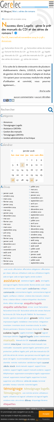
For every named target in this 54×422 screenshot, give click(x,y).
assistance (12, 281)
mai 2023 (6, 210)
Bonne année (24, 285)
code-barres (34, 289)
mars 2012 (35, 192)
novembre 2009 (37, 232)
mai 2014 (6, 258)
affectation (17, 269)
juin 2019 (6, 233)
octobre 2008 (36, 243)
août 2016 (7, 253)
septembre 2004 (37, 263)
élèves (28, 400)
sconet (45, 363)
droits (5, 303)
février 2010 (35, 226)
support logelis (16, 370)
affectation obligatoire (31, 269)
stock (12, 366)
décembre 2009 (37, 229)
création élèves (14, 300)
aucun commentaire (23, 97)
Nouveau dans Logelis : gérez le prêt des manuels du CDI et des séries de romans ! (26, 29)
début (11, 303)
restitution (22, 363)
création (20, 296)
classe (47, 285)
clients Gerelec (9, 289)
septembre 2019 (9, 230)
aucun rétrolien (42, 97)
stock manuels (21, 366)
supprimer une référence (13, 381)
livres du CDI (35, 52)
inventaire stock (18, 326)
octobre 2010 (36, 212)
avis (38, 281)
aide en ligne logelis (22, 277)
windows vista (8, 401)
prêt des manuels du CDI (33, 56)
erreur (30, 307)
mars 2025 (7, 199)
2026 (5, 269)
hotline (41, 318)
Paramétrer (46, 419)
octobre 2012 (8, 264)
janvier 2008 (35, 255)
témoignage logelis (36, 389)
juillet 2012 (35, 187)
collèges (43, 289)
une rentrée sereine (30, 393)
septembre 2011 (37, 201)
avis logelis (45, 281)
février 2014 (8, 261)
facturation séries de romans (39, 48)
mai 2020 (7, 224)
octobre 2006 (36, 257)
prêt (27, 352)
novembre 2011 (37, 198)
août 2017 (7, 247)
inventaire (7, 326)
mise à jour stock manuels (32, 344)
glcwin (26, 318)
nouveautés (17, 348)
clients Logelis (21, 289)
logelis (47, 52)
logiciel (38, 333)
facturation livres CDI (14, 48)
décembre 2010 (37, 209)
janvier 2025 (8, 205)
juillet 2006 (35, 260)
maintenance (44, 337)
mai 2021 (6, 219)
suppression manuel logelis (20, 377)
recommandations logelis (26, 359)
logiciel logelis (26, 336)
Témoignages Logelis (12, 125)
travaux (14, 385)
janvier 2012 (35, 195)
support (31, 366)
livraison (29, 329)
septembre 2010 (37, 215)
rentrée (14, 363)
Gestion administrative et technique (19, 138)
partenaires (39, 348)
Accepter (46, 414)
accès (10, 269)
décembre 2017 (9, 244)
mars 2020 (7, 227)
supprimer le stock (39, 377)
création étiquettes (29, 300)
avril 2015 (7, 256)
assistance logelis (28, 281)
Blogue (7, 11)
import (48, 318)
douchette (41, 300)
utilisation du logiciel (17, 397)
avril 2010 (34, 224)
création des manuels (33, 296)
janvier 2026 (8, 193)
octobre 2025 (8, 196)
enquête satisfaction (15, 307)
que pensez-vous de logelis (35, 355)
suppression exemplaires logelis (27, 374)
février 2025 (8, 202)
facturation (43, 307)
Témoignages (12, 393)
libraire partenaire (10, 329)
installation (23, 322)
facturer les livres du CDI (15, 52)
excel (36, 307)
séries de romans (31, 59)
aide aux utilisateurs (20, 273)
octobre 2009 (36, 235)
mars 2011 (34, 207)
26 (13, 180)
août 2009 (35, 240)
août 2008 (35, 246)
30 (32, 180)
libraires (22, 329)
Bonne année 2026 (37, 285)
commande (8, 292)
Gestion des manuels (12, 132)
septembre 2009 (37, 238)
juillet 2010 (35, 221)
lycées (36, 337)
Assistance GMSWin (12, 129)
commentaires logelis (23, 292)
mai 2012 (34, 190)
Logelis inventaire (27, 333)
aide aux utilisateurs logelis (39, 273)
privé (47, 348)
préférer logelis (19, 352)
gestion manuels (16, 318)
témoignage (13, 389)
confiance (13, 296)
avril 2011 (34, 204)
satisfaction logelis (34, 363)
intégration (43, 322)
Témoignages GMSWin (13, 135)
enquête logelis (33, 303)
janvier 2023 (8, 213)
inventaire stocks (32, 326)
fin (35, 315)
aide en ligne (8, 277)
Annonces (6, 41)
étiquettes (9, 404)
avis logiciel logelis (10, 285)
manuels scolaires (37, 340)
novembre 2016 (9, 250)
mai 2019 (6, 236)
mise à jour (16, 344)
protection (7, 352)
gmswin (34, 318)
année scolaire (36, 277)
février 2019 (8, 239)
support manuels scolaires (33, 370)
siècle (6, 366)
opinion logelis (28, 348)
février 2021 (8, 222)
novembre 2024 (9, 208)
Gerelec (6, 318)
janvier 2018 (8, 241)
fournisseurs (41, 315)
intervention (33, 322)
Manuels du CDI (11, 56)
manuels (9, 340)
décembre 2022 (9, 216)
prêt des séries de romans (13, 355)
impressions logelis (10, 322)
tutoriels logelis (31, 385)
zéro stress (19, 401)
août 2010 (34, 218)
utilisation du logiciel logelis (37, 397)
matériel (6, 344)
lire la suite (45, 91)
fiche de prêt (21, 315)
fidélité (30, 315)
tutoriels (21, 385)
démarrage (18, 303)
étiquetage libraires (39, 401)
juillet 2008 (35, 249)
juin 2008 (34, 252)
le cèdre (43, 326)
